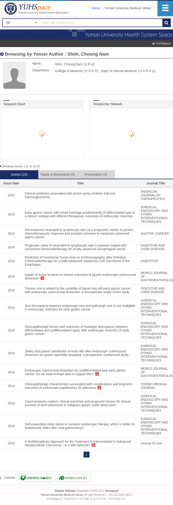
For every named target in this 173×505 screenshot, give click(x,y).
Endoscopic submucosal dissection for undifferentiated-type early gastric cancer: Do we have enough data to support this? (75, 372)
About (96, 8)
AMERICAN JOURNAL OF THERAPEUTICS (153, 195)
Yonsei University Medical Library (128, 8)
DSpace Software (65, 490)
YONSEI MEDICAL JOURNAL (154, 386)
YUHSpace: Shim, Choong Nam (37, 8)
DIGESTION (149, 261)
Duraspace (111, 490)
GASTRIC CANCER (155, 233)
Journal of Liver (151, 443)
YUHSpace (163, 43)
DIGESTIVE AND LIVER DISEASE (153, 247)
